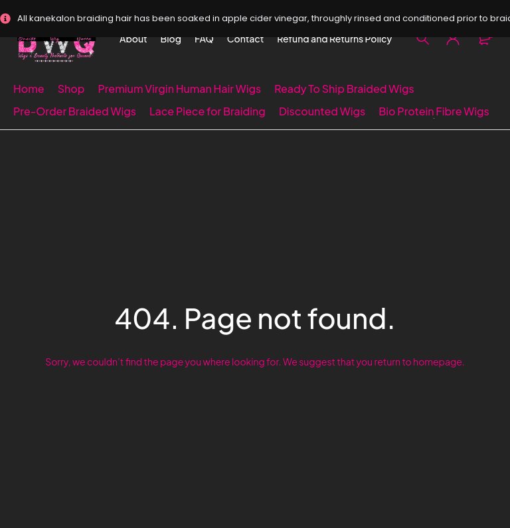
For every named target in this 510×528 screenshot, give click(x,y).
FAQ (204, 38)
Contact (245, 38)
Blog (171, 38)
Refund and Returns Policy (334, 38)
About (133, 38)
